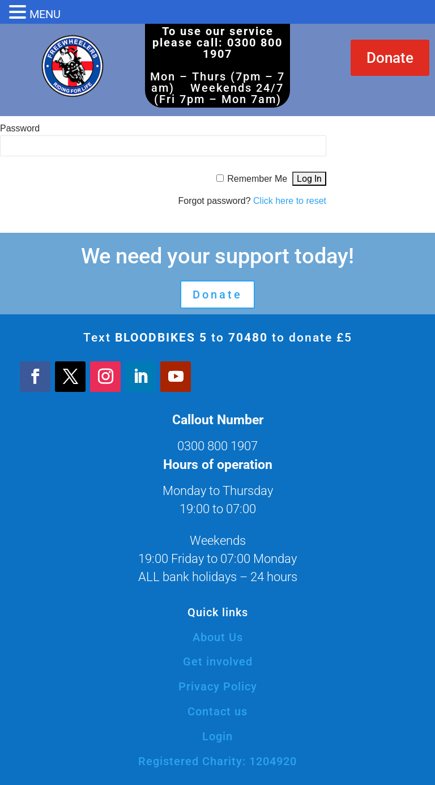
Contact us (217, 711)
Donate (389, 57)
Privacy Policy (217, 686)
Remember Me (257, 179)
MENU (45, 14)
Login (217, 736)
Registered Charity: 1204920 (217, 761)
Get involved (218, 661)
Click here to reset (289, 201)
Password (20, 128)
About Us (218, 637)
